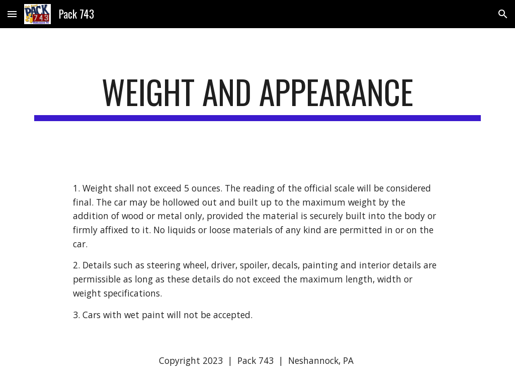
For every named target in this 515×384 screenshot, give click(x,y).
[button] (12, 14)
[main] (257, 96)
